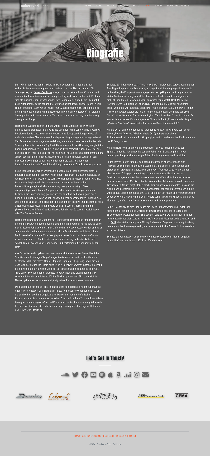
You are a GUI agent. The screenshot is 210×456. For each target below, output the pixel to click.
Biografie (97, 435)
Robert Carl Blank (34, 6)
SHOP (158, 5)
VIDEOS (123, 5)
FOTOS (137, 5)
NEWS (87, 5)
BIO (148, 5)
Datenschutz (108, 435)
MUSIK (110, 5)
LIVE (98, 5)
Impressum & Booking (126, 435)
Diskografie (87, 435)
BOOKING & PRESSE (178, 5)
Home (77, 435)
